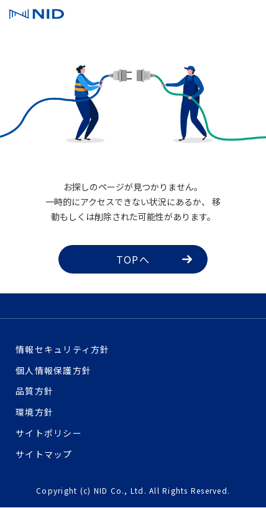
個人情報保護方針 (53, 370)
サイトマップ (44, 454)
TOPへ (154, 259)
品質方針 (34, 391)
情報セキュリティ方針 (63, 349)
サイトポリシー (49, 433)
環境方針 (34, 412)
